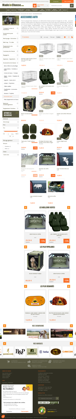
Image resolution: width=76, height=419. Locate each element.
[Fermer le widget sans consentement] (8, 385)
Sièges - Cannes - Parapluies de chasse (11, 76)
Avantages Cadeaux (43, 390)
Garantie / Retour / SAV (43, 377)
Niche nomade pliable (35, 273)
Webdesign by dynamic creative (40, 417)
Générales (4, 413)
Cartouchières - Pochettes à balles (10, 69)
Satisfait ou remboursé (39, 361)
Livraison (14, 361)
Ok (57, 398)
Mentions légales (6, 374)
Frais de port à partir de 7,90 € (18, 362)
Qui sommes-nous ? (7, 373)
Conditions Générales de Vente (45, 373)
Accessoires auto (8, 96)
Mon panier (40, 5)
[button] (3, 416)
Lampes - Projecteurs (9, 83)
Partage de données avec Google (11, 405)
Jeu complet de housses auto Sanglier (59, 234)
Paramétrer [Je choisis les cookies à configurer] (9, 411)
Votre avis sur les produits (44, 382)
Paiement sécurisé (59, 361)
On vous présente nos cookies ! (10, 404)
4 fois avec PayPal (57, 362)
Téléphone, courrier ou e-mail (39, 366)
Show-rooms (5, 377)
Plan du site (5, 384)
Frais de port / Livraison (43, 376)
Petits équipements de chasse (11, 99)
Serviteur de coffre (35, 234)
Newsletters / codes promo (44, 388)
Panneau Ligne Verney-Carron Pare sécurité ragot (35, 313)
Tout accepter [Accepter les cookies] (24, 411)
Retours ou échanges (37, 362)
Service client (36, 365)
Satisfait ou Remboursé (43, 379)
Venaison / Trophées (9, 93)
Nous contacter (6, 376)
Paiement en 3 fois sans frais (45, 387)
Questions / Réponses (7, 382)
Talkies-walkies (7, 86)
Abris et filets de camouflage (11, 66)
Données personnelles (43, 380)
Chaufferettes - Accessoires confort (10, 90)
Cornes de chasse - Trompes (11, 73)
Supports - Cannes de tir (10, 80)
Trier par (52, 37)
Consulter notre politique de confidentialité (12, 399)
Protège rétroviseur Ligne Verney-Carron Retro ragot (59, 313)
